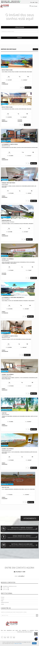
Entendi (34, 643)
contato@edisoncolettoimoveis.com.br (9, 586)
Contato (2, 604)
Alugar (2, 600)
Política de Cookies (18, 643)
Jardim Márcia (6, 220)
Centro (4, 413)
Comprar (2, 598)
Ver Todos (35, 49)
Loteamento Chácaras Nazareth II (13, 297)
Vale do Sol (5, 487)
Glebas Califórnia (8, 259)
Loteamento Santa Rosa (10, 144)
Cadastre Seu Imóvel (5, 602)
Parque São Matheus (8, 182)
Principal (2, 597)
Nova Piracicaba (7, 70)
